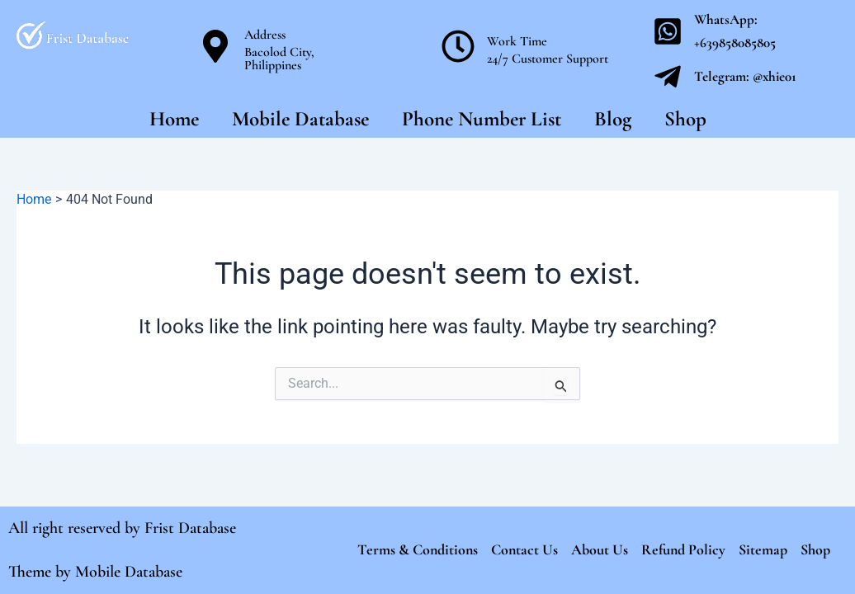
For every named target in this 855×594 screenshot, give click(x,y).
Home (174, 118)
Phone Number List (481, 118)
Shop (685, 118)
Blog (612, 118)
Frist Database (190, 528)
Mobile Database (300, 118)
